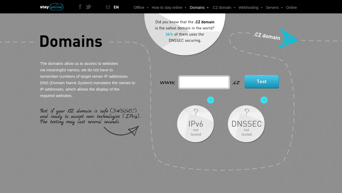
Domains (201, 7)
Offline (143, 7)
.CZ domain (225, 7)
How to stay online (171, 7)
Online (291, 7)
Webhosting (252, 7)
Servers (276, 7)
